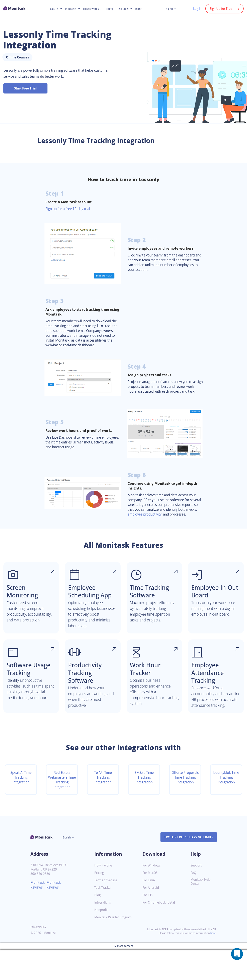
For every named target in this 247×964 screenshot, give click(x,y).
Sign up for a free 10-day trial (69, 208)
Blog (97, 910)
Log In (195, 8)
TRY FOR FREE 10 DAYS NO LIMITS (186, 852)
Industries (69, 8)
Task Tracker (103, 903)
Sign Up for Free (220, 8)
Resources (124, 8)
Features (51, 8)
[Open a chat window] (237, 954)
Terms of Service (106, 896)
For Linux (149, 896)
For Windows (152, 881)
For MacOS (150, 888)
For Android (151, 903)
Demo (141, 8)
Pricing (109, 8)
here (213, 948)
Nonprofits (102, 925)
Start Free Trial (25, 88)
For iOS (147, 910)
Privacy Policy (39, 942)
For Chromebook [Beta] (159, 918)
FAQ (194, 888)
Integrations (103, 918)
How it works (90, 8)
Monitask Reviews (38, 900)
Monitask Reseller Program (114, 933)
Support (197, 881)
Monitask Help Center (201, 897)
